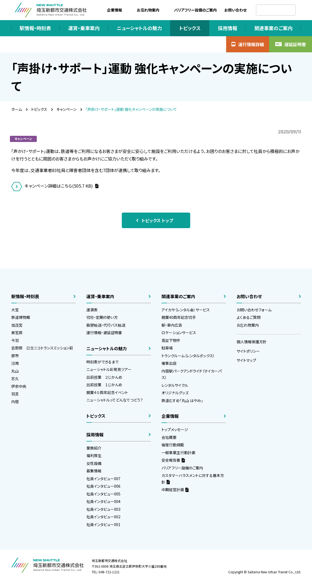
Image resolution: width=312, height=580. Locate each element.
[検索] (276, 10)
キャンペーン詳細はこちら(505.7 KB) (59, 186)
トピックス (39, 109)
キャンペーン (66, 109)
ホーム (16, 109)
